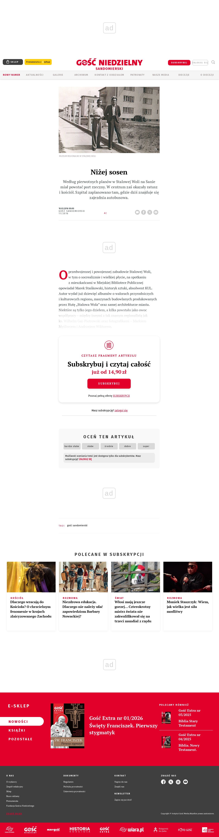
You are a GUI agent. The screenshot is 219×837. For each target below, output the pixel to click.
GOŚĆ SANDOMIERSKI (77, 525)
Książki (16, 730)
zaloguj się (200, 62)
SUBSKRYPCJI (121, 396)
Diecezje (184, 74)
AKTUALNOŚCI (34, 74)
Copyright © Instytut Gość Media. (175, 814)
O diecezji (207, 74)
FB (144, 211)
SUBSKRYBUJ (179, 62)
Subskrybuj (109, 383)
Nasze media (160, 74)
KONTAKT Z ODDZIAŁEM (109, 74)
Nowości (16, 721)
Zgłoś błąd (14, 814)
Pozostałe (16, 739)
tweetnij (150, 211)
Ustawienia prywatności (74, 791)
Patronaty (137, 74)
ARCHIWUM (81, 74)
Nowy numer (11, 74)
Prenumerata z (38, 62)
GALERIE (58, 74)
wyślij (156, 211)
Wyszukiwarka (213, 62)
